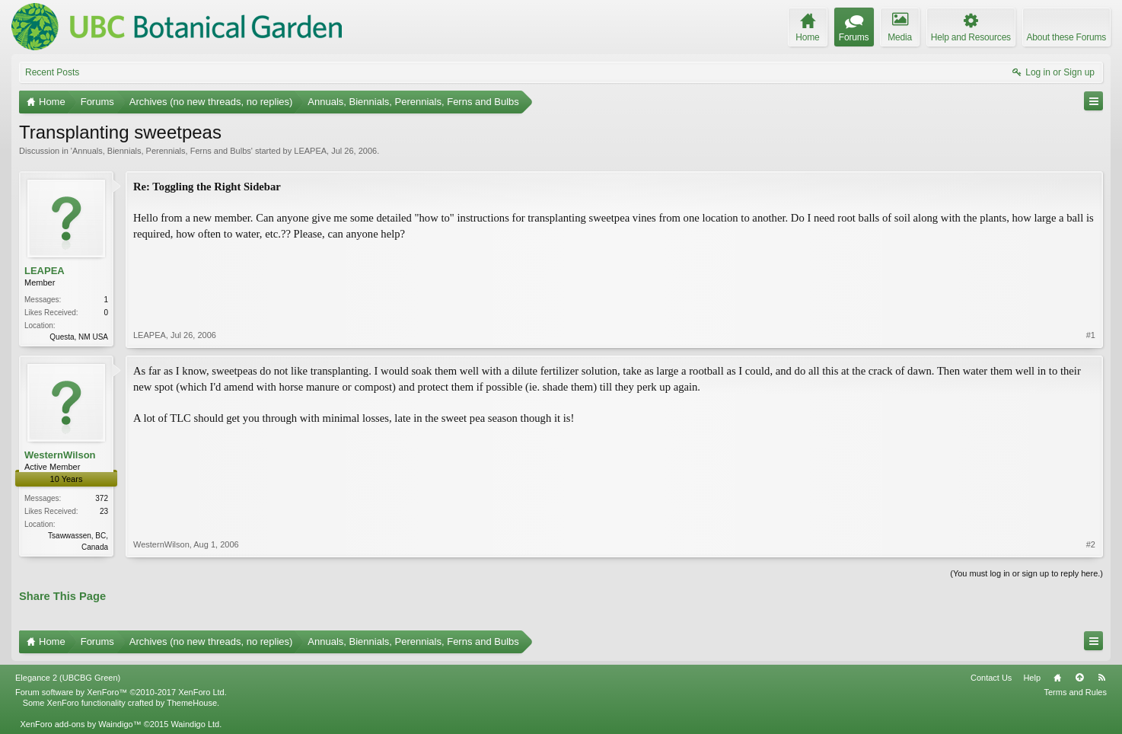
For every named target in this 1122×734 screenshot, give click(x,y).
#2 (1090, 544)
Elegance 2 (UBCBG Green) (67, 677)
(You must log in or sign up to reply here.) (1026, 573)
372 (101, 498)
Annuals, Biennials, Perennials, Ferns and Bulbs (161, 150)
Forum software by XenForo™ (121, 692)
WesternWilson (60, 455)
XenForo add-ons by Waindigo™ (80, 724)
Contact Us (991, 677)
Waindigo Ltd (195, 724)
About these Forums (1066, 37)
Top (1079, 677)
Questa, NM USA (78, 337)
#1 (1090, 335)
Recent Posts (52, 72)
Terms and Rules (1075, 692)
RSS (1101, 677)
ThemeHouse (192, 702)
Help (1032, 677)
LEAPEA (310, 150)
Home (1057, 677)
